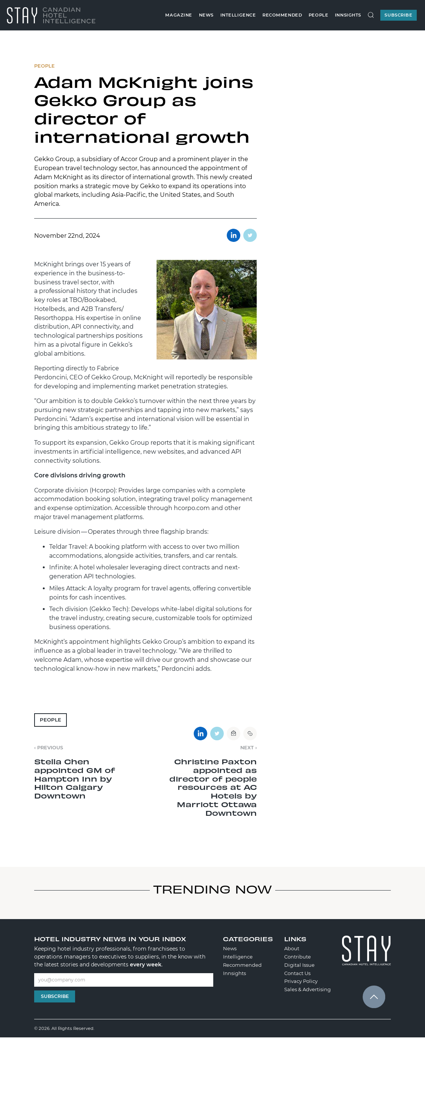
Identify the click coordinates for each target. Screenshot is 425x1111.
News (206, 15)
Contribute (297, 957)
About (291, 948)
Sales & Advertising (307, 989)
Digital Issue (299, 965)
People (318, 15)
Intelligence (238, 15)
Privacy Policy (301, 981)
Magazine (178, 15)
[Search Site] (370, 15)
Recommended (282, 15)
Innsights (348, 15)
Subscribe (55, 996)
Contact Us (297, 973)
